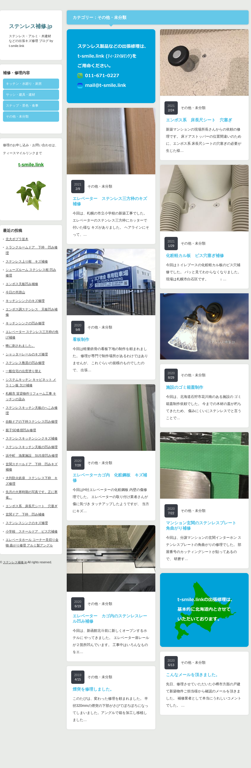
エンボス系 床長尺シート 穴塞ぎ (32, 506)
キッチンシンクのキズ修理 (25, 300)
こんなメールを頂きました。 (193, 674)
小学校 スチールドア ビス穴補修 (32, 531)
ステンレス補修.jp (30, 26)
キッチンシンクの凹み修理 (25, 323)
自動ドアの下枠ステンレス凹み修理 (32, 421)
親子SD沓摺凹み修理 (21, 430)
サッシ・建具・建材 (20, 94)
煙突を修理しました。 (93, 689)
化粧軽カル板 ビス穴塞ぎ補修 (195, 255)
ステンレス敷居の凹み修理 (25, 363)
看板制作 (81, 339)
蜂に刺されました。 (20, 345)
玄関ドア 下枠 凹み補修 (25, 514)
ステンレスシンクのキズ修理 (27, 523)
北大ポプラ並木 (17, 239)
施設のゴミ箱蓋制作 (184, 387)
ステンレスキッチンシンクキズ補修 (32, 438)
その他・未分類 (17, 116)
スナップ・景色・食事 (22, 105)
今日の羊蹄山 (15, 292)
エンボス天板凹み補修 (22, 284)
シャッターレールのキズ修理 (27, 354)
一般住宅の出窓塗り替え (23, 371)
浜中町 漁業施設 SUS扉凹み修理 (32, 455)
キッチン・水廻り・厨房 (24, 83)
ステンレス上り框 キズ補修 (27, 261)
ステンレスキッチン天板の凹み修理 (32, 447)
